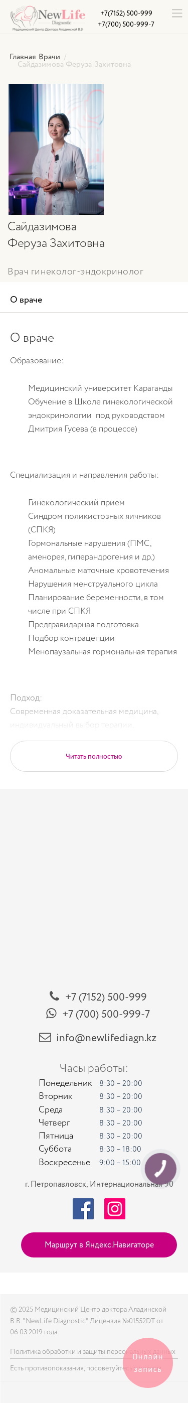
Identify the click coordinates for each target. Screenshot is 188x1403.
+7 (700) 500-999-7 (106, 1014)
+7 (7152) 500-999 (106, 997)
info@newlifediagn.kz (106, 1038)
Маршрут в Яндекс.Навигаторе (99, 1244)
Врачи (50, 56)
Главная (23, 56)
